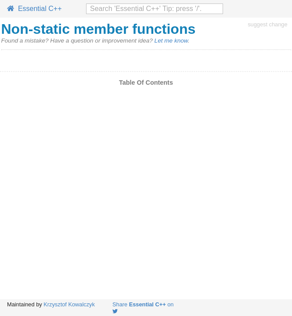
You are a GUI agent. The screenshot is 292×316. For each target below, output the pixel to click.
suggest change (267, 24)
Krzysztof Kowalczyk (69, 304)
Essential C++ (34, 8)
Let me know (171, 40)
